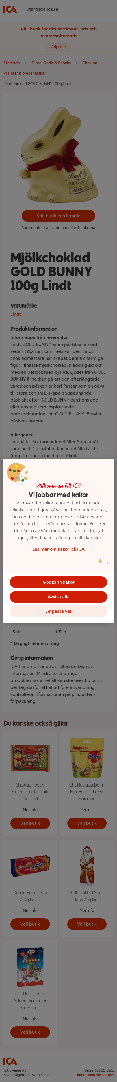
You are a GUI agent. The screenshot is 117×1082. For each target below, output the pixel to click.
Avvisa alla (59, 596)
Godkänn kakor (59, 582)
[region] (58, 541)
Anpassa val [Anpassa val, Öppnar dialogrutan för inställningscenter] (58, 611)
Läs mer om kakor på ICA (58, 549)
